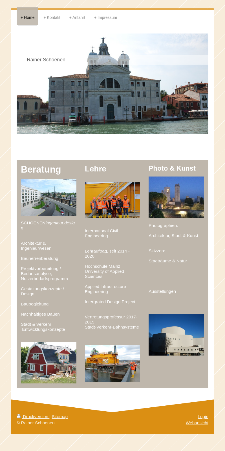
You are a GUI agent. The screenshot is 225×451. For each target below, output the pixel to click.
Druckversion (33, 416)
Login (203, 416)
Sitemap (60, 416)
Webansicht (197, 422)
